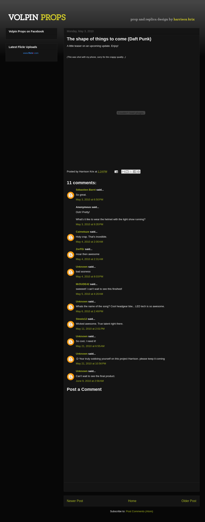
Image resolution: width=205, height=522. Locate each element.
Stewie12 (81, 318)
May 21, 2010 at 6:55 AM (90, 346)
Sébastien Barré (86, 189)
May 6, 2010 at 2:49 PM (89, 311)
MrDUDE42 (82, 284)
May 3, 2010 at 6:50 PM (89, 199)
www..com (30, 53)
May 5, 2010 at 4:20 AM (89, 293)
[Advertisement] (132, 486)
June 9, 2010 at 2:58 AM (90, 380)
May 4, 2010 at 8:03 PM (89, 276)
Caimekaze (82, 231)
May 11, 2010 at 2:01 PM (90, 328)
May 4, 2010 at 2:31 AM (89, 259)
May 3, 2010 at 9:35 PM (89, 224)
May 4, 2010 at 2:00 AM (89, 241)
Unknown (82, 266)
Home (132, 501)
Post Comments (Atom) (139, 511)
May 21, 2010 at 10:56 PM (91, 363)
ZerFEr (80, 249)
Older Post (189, 501)
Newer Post (75, 501)
